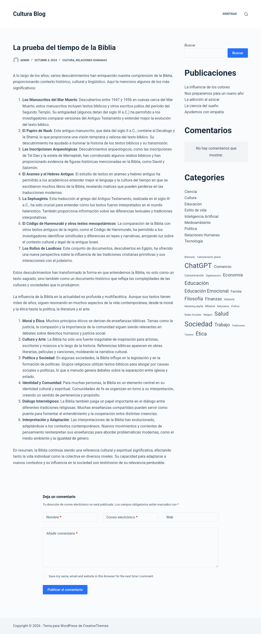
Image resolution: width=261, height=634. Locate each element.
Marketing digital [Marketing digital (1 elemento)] (194, 306)
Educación (193, 204)
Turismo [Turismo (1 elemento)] (189, 334)
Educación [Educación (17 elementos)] (197, 283)
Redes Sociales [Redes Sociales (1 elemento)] (193, 314)
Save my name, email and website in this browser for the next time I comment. (101, 576)
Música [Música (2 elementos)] (210, 306)
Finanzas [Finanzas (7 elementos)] (213, 298)
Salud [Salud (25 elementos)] (221, 313)
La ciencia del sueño (201, 106)
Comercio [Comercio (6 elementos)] (223, 266)
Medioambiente (197, 222)
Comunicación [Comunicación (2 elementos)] (194, 275)
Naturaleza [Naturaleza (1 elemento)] (223, 306)
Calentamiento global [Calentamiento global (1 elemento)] (209, 257)
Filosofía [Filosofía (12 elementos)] (194, 299)
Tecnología (194, 241)
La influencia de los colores (207, 87)
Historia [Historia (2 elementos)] (229, 299)
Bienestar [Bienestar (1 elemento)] (190, 257)
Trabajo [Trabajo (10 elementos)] (222, 325)
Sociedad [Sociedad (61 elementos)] (198, 324)
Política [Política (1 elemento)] (235, 306)
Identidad (230, 13)
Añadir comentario (62, 533)
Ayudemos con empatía (204, 112)
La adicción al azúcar (202, 99)
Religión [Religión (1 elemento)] (207, 314)
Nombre (53, 517)
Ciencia (191, 191)
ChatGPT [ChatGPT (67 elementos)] (198, 266)
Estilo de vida (196, 210)
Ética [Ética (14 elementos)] (201, 334)
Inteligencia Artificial (201, 216)
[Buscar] (246, 14)
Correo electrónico (122, 517)
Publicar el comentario (65, 590)
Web (169, 517)
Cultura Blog (29, 14)
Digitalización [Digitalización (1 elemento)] (213, 275)
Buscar (190, 45)
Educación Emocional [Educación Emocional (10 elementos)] (206, 291)
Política (191, 228)
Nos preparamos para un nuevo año (214, 93)
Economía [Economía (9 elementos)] (233, 275)
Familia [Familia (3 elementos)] (236, 291)
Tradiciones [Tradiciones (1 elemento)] (238, 325)
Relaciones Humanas (91, 60)
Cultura (68, 60)
